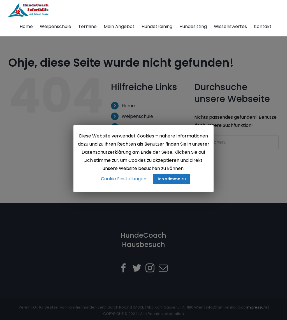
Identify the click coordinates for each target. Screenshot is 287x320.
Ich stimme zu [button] (172, 179)
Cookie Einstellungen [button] (123, 179)
